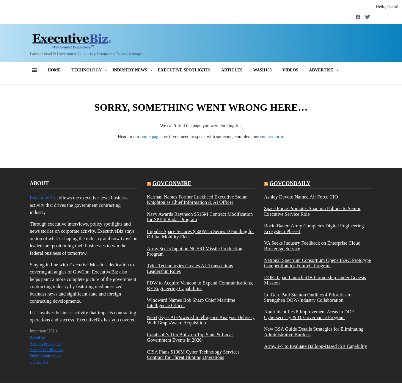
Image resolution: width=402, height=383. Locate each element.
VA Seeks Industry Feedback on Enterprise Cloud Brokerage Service (312, 245)
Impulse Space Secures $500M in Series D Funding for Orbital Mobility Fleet (200, 234)
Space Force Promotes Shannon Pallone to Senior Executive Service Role (312, 211)
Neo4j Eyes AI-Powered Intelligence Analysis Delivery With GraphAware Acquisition (201, 320)
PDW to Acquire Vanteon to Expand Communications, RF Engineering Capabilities (200, 285)
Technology (86, 70)
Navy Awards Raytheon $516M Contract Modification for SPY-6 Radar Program (200, 217)
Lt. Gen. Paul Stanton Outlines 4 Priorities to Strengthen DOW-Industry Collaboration (307, 297)
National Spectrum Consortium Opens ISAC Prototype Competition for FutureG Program (317, 263)
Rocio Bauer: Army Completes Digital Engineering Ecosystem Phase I (314, 228)
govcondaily (289, 183)
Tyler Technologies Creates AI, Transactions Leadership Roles (190, 268)
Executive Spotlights (184, 70)
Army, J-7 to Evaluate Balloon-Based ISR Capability (315, 346)
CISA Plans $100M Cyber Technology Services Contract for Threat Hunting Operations (193, 354)
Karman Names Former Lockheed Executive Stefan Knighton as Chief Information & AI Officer (197, 199)
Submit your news (45, 356)
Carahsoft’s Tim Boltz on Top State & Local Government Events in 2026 (190, 337)
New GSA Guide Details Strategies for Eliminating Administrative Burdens (313, 331)
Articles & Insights (46, 343)
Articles (231, 70)
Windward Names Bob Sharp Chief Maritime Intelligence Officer (191, 303)
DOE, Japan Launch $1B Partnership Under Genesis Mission (315, 280)
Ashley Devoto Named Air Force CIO (301, 197)
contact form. (272, 136)
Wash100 (262, 70)
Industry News (129, 70)
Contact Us (39, 362)
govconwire (171, 183)
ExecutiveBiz (43, 198)
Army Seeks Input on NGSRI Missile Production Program (194, 251)
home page (151, 136)
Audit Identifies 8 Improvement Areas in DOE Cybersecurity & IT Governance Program (309, 314)
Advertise (321, 70)
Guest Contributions (46, 350)
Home (54, 70)
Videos (290, 70)
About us (37, 337)
